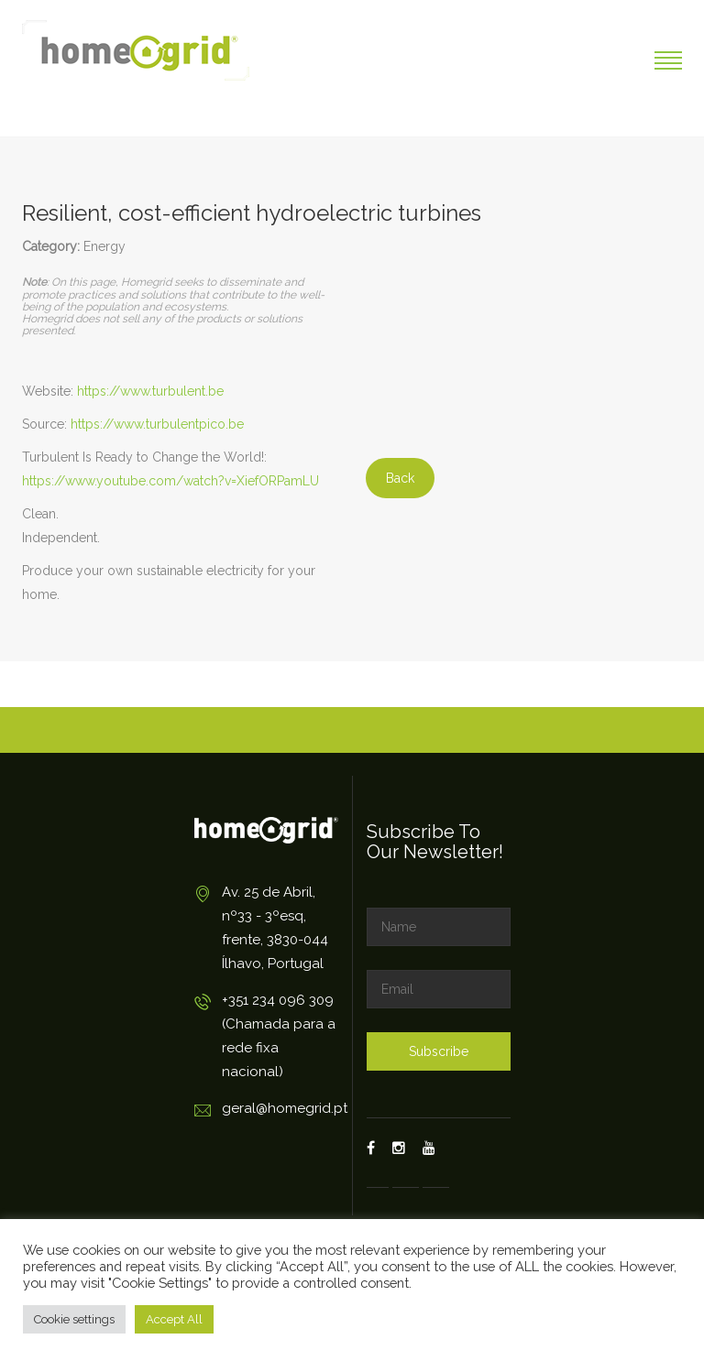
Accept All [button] (174, 1319)
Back (400, 478)
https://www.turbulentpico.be (157, 424)
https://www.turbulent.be (150, 391)
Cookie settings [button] (74, 1319)
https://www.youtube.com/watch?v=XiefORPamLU (170, 481)
